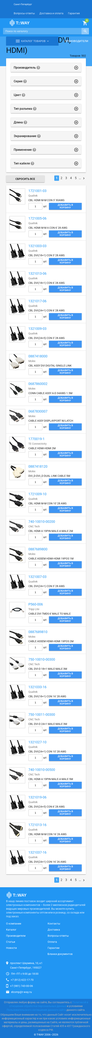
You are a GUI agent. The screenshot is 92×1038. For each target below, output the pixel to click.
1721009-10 (37, 494)
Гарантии (53, 947)
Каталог (11, 929)
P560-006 (35, 604)
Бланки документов (60, 953)
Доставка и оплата (51, 13)
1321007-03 (37, 577)
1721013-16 (37, 825)
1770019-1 (36, 439)
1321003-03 (37, 246)
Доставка (54, 929)
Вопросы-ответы (24, 13)
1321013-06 (37, 273)
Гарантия (74, 13)
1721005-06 (37, 218)
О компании (13, 923)
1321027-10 (37, 742)
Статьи (10, 941)
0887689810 (37, 632)
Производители (76, 41)
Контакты (54, 923)
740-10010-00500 (41, 770)
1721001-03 (37, 191)
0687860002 (37, 384)
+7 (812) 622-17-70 (22, 979)
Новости (11, 947)
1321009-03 (37, 329)
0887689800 (37, 549)
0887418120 (37, 466)
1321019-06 (37, 797)
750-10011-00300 (41, 715)
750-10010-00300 (41, 659)
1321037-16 (37, 852)
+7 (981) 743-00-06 (21, 985)
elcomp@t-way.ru (21, 992)
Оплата (52, 941)
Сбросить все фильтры (25, 179)
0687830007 (37, 411)
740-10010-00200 (41, 522)
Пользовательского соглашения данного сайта (36, 1009)
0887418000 (37, 356)
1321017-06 (37, 301)
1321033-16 (37, 687)
